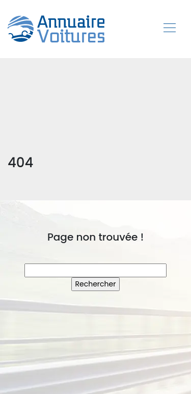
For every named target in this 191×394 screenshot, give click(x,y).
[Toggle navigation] (169, 29)
